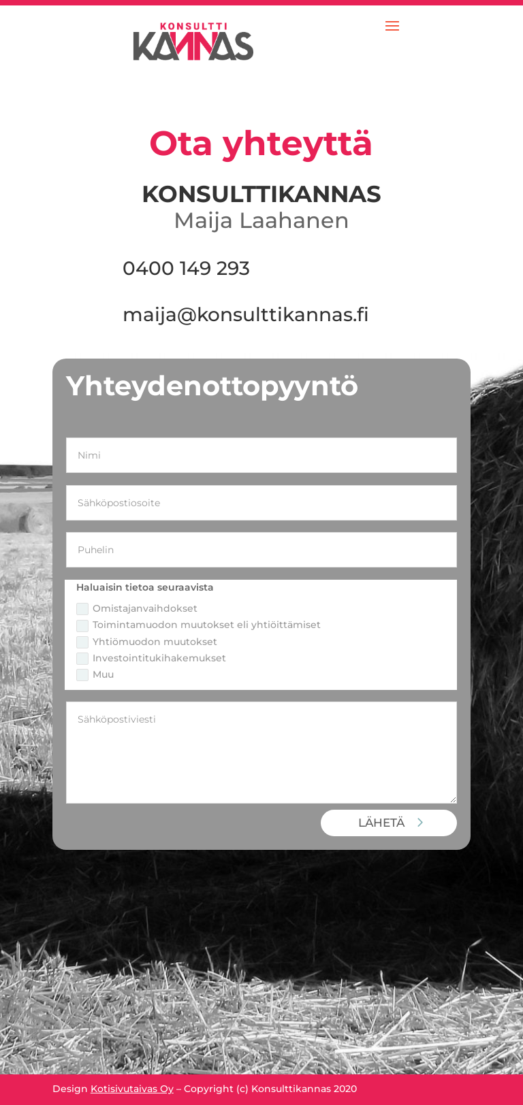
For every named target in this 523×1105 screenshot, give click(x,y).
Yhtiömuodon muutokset (146, 642)
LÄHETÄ (381, 822)
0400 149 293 (186, 268)
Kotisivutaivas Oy (132, 1089)
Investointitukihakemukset (151, 658)
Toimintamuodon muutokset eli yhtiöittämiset (198, 625)
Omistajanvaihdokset (136, 608)
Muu (95, 674)
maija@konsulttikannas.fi (246, 314)
